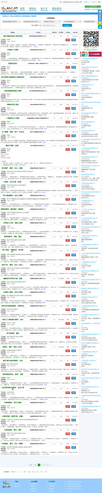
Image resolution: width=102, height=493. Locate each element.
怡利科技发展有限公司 (88, 174)
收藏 (73, 40)
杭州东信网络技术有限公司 (37, 77)
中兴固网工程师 (86, 125)
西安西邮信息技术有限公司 (37, 50)
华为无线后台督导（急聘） (89, 222)
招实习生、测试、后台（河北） (13, 265)
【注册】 (93, 2)
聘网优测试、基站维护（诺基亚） (13, 209)
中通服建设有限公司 (87, 201)
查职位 (32, 8)
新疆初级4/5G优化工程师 (89, 410)
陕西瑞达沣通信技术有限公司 (90, 288)
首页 (22, 8)
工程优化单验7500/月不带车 (90, 80)
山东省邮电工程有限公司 (88, 360)
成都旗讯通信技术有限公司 (37, 168)
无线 (29, 472)
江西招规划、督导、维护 (12, 430)
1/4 (35, 465)
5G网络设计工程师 (12, 118)
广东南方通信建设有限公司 (89, 148)
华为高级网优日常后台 (88, 196)
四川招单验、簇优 (12, 333)
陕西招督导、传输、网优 (12, 236)
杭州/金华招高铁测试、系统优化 (12, 306)
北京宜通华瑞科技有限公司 (89, 218)
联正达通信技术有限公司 (37, 145)
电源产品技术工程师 (87, 301)
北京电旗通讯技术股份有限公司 (91, 139)
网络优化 (13, 472)
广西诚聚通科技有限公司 (88, 262)
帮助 (99, 2)
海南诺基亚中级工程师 (88, 213)
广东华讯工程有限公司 (88, 209)
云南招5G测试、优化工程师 (12, 292)
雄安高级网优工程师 (87, 117)
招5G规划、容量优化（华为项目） (12, 250)
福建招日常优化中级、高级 (12, 278)
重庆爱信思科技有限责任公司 (37, 36)
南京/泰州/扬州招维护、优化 (13, 360)
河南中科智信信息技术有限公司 (91, 378)
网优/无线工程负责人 (87, 355)
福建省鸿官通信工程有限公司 (90, 165)
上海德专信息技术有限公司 (89, 236)
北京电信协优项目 (86, 204)
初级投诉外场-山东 (87, 108)
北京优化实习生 (86, 88)
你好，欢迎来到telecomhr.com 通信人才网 (71, 2)
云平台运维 (84, 329)
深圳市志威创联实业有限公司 (90, 387)
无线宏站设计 (13, 63)
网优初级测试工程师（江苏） (90, 257)
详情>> (36, 46)
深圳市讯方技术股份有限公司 (90, 369)
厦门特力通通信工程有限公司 (90, 343)
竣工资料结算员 (86, 364)
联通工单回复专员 (86, 231)
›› (50, 465)
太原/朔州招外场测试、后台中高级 (12, 388)
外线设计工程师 (12, 50)
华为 (42, 472)
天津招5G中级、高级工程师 (12, 223)
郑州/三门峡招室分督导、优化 (12, 319)
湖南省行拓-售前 (13, 104)
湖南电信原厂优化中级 (88, 169)
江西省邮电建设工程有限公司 (90, 244)
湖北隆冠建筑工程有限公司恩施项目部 (37, 118)
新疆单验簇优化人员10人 (89, 160)
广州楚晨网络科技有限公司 (89, 58)
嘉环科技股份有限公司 (88, 122)
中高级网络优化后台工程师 (89, 134)
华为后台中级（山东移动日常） (91, 373)
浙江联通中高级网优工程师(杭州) (12, 77)
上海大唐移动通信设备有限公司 (37, 91)
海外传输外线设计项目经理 (12, 36)
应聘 (68, 40)
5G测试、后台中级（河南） (12, 182)
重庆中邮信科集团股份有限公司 (91, 93)
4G (18, 472)
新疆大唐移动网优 (86, 239)
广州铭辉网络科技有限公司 (89, 352)
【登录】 (85, 2)
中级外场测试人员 (86, 187)
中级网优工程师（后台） (88, 347)
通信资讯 (57, 8)
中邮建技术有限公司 (87, 85)
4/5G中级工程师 (86, 292)
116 (30, 465)
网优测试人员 (85, 390)
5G (21, 472)
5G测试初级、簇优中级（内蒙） (12, 416)
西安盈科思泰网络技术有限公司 (91, 406)
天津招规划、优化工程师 (12, 402)
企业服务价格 (92, 6)
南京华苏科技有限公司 (88, 130)
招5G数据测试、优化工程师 (12, 195)
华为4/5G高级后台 (87, 97)
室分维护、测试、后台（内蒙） (13, 168)
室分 (37, 472)
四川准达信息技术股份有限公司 (91, 192)
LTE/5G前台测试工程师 (88, 338)
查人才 (44, 8)
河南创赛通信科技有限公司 (89, 157)
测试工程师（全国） (13, 145)
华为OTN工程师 (86, 266)
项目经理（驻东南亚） (88, 274)
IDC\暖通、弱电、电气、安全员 (13, 132)
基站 (33, 472)
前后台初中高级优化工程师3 (90, 401)
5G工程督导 (85, 382)
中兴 (46, 472)
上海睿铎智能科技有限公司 (89, 306)
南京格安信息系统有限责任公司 (91, 227)
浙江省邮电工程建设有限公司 (90, 314)
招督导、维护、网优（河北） (12, 347)
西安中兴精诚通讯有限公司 (37, 132)
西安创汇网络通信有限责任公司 (91, 334)
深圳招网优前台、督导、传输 (12, 374)
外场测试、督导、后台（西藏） (13, 443)
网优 (25, 472)
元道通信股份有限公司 (88, 183)
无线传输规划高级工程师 (12, 91)
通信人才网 (4, 2)
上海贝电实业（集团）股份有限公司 (37, 63)
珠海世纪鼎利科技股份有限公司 (91, 279)
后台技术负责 (85, 62)
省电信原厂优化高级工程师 (89, 248)
